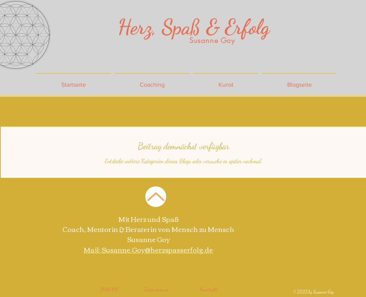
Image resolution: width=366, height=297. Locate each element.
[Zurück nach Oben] (155, 196)
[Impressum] (157, 289)
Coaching (238, 111)
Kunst (167, 111)
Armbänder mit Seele (124, 111)
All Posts (17, 111)
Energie (79, 111)
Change (49, 111)
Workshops (201, 111)
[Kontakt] (209, 289)
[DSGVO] (110, 289)
